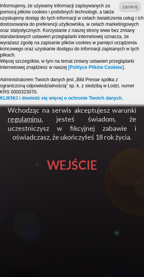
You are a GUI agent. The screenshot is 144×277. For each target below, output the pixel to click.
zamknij (130, 7)
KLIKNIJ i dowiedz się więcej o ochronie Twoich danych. (61, 98)
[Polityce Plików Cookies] (96, 67)
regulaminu (24, 119)
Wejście (72, 164)
